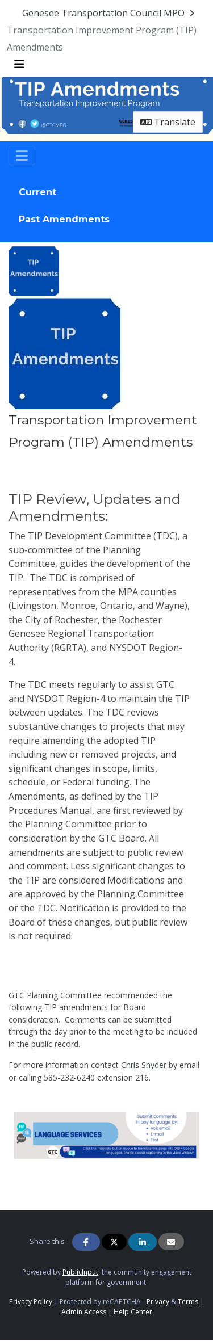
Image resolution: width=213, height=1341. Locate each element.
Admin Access (83, 1312)
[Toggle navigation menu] (19, 64)
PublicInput (80, 1272)
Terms (188, 1301)
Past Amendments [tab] (64, 219)
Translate (167, 122)
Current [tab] (37, 192)
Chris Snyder (143, 1065)
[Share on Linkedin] (142, 1242)
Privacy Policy (30, 1301)
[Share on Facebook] (86, 1242)
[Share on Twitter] (114, 1242)
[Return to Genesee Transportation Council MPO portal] (109, 13)
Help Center (133, 1312)
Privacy (158, 1301)
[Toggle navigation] (22, 155)
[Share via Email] (171, 1241)
